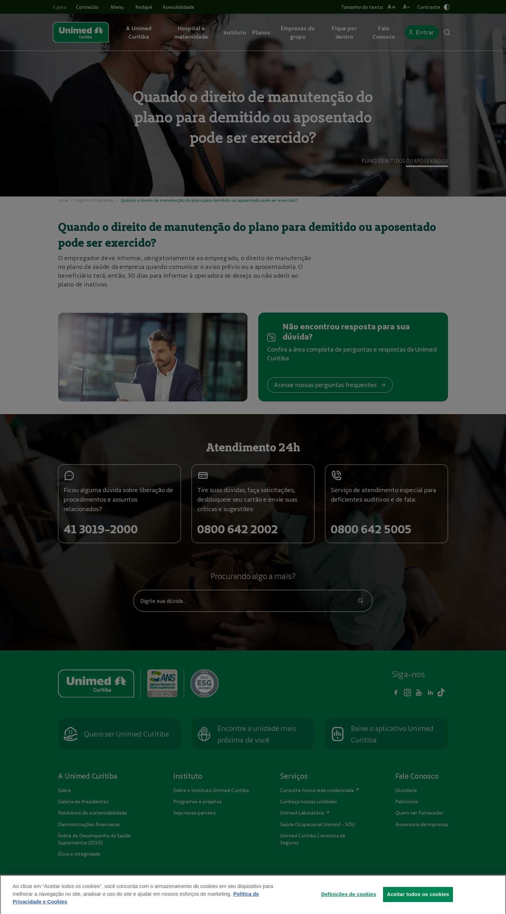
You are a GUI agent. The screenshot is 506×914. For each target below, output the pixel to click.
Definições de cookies (348, 906)
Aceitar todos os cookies (418, 906)
